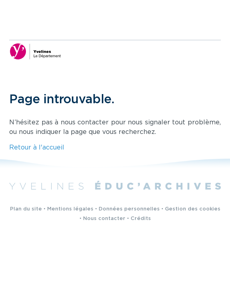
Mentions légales (70, 209)
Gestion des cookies (192, 209)
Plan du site (26, 209)
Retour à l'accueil (36, 148)
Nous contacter (104, 218)
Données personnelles (129, 209)
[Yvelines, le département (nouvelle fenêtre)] (35, 51)
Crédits (141, 218)
